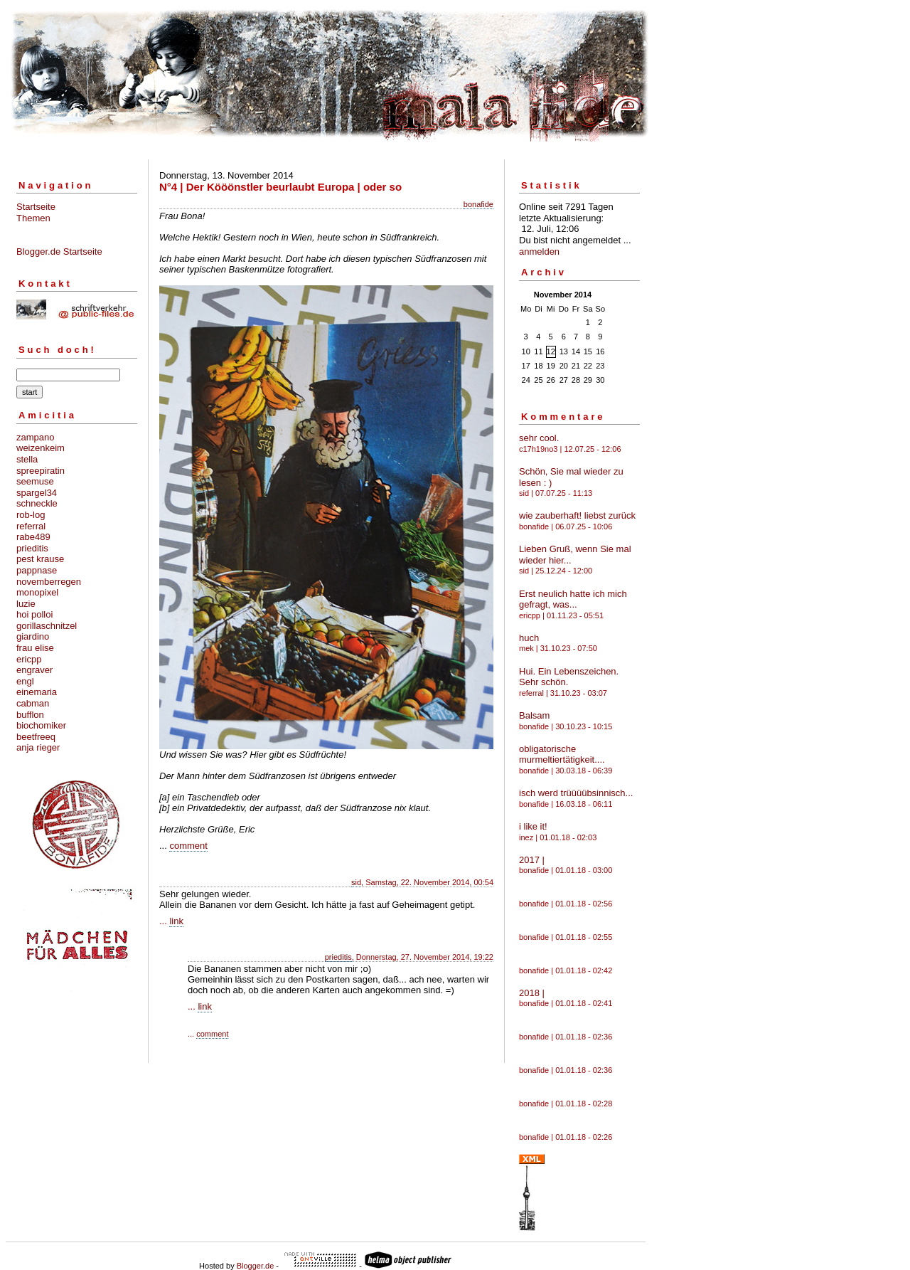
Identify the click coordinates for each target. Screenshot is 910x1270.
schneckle (37, 503)
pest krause (40, 559)
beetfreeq (35, 736)
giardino (32, 636)
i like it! (533, 826)
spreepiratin (40, 470)
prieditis (32, 548)
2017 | (532, 859)
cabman (32, 703)
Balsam (534, 715)
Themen (33, 218)
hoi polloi (34, 614)
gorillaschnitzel (46, 625)
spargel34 (36, 492)
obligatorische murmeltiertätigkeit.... (562, 755)
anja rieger (38, 747)
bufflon (30, 714)
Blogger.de (255, 1265)
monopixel (37, 592)
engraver (34, 670)
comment (188, 845)
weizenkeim (40, 448)
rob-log (30, 514)
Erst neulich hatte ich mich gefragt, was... (573, 599)
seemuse (35, 481)
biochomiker (41, 725)
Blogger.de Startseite (59, 251)
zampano (35, 437)
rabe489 (33, 536)
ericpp (28, 659)
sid (356, 882)
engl (25, 681)
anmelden (539, 251)
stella (27, 459)
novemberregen (48, 581)
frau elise (35, 647)
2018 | (532, 993)
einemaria (36, 692)
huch (529, 638)
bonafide (478, 204)
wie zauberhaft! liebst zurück (577, 515)
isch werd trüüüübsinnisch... (576, 793)
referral (31, 526)
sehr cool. (539, 438)
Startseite (35, 206)
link (176, 921)
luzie (26, 603)
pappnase (36, 570)
